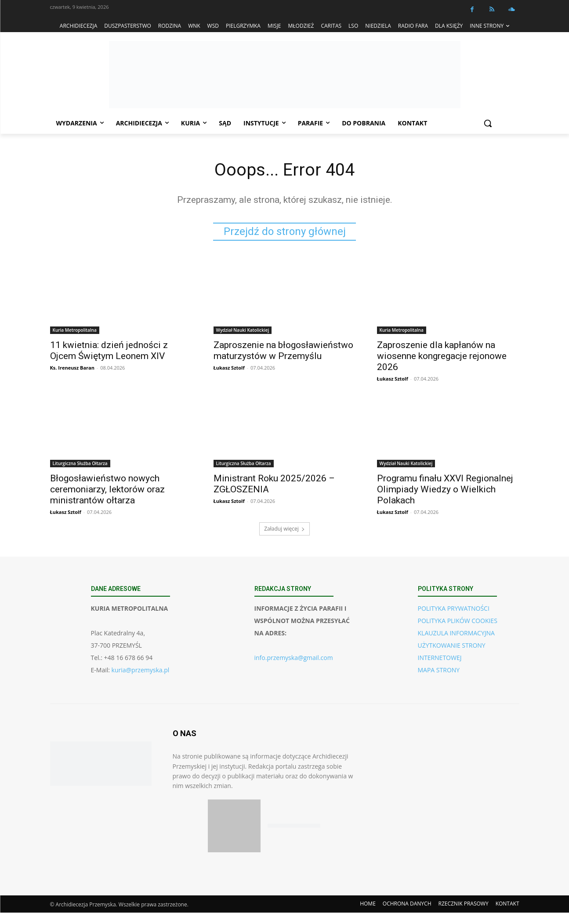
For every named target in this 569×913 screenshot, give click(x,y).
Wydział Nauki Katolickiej (242, 330)
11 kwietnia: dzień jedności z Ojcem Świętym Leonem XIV (109, 351)
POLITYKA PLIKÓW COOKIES (457, 621)
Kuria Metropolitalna (75, 330)
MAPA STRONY (439, 670)
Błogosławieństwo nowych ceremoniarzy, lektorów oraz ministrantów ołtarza (107, 489)
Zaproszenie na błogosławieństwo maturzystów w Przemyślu (283, 351)
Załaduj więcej (284, 529)
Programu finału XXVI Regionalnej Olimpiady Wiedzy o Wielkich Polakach (445, 489)
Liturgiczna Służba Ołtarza (80, 464)
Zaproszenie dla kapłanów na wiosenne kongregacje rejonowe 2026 (442, 356)
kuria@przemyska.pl (141, 670)
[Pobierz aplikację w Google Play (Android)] (294, 827)
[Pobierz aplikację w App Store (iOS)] (234, 826)
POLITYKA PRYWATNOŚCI (453, 609)
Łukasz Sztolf (229, 368)
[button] (487, 123)
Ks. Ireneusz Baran (72, 368)
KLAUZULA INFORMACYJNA (456, 633)
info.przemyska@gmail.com (293, 658)
